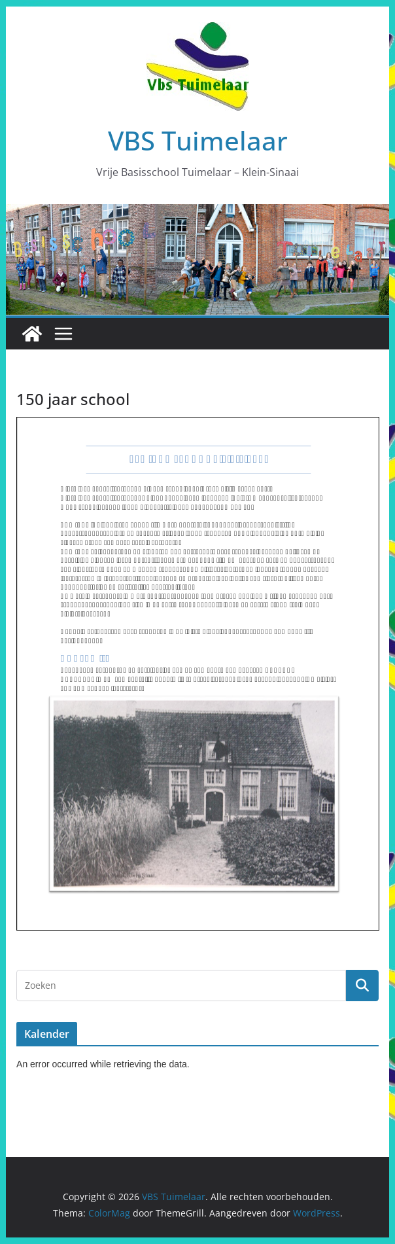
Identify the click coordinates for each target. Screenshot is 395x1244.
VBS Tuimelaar (198, 140)
